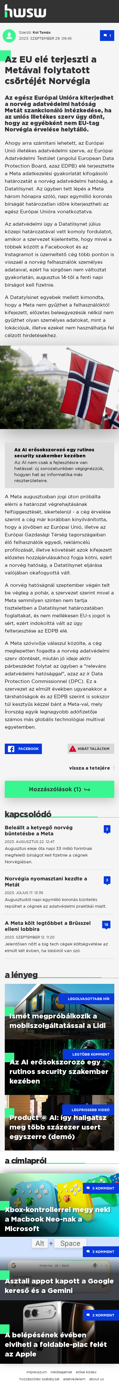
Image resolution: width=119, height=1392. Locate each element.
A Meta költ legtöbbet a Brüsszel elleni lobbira (48, 926)
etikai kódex (86, 1372)
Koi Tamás (42, 32)
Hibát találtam (89, 748)
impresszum (36, 1372)
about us (96, 1379)
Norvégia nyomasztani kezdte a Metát (46, 881)
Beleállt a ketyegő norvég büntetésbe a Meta (39, 830)
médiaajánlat (61, 1372)
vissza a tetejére (89, 768)
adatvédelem (74, 1379)
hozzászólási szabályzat (39, 1379)
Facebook (23, 749)
